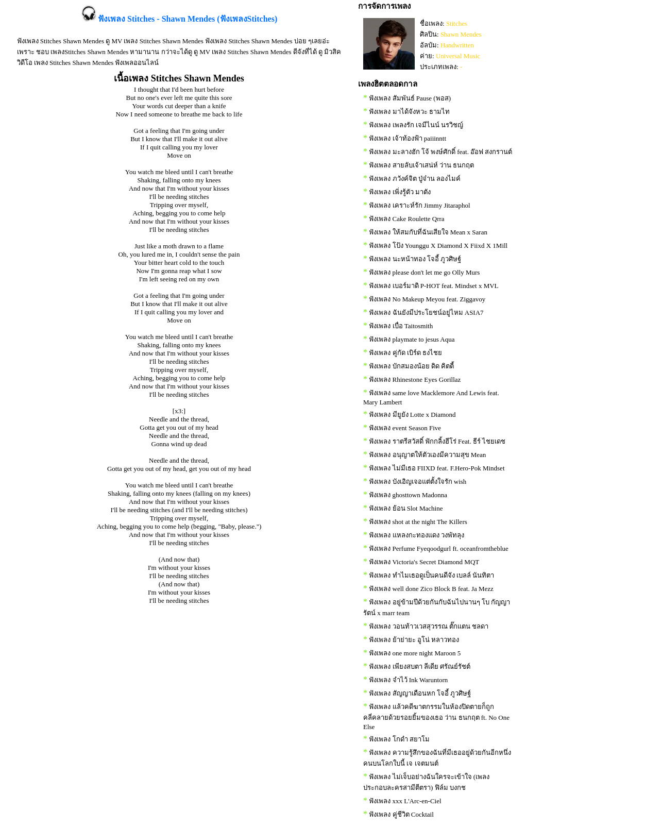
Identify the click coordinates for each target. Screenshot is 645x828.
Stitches (456, 23)
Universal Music (458, 56)
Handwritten (457, 45)
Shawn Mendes (461, 34)
